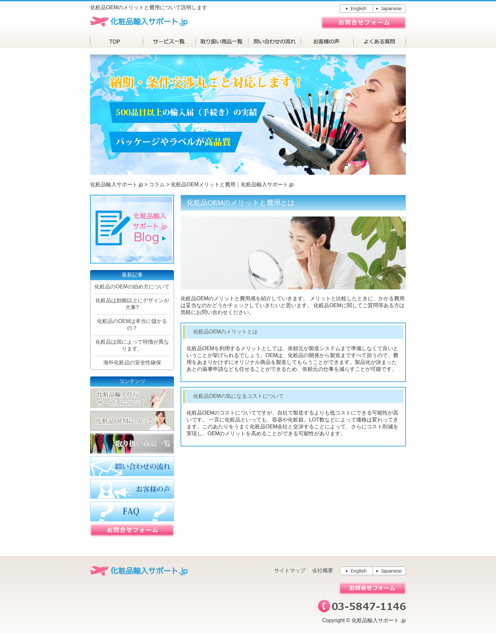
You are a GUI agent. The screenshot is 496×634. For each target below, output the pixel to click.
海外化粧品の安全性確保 (132, 362)
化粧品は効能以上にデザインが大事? (132, 304)
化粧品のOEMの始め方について (131, 286)
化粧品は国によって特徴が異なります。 (132, 345)
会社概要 (322, 570)
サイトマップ (290, 570)
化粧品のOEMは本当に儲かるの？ (132, 324)
